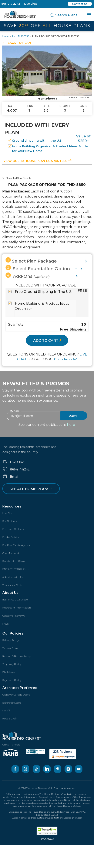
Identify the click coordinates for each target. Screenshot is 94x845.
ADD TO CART (47, 341)
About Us (10, 593)
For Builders (9, 521)
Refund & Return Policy (16, 656)
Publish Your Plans (13, 561)
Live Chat (30, 3)
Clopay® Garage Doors (16, 694)
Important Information (16, 607)
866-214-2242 (10, 3)
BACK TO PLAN (19, 43)
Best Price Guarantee (15, 599)
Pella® (6, 710)
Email (10, 477)
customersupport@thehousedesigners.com (60, 817)
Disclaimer (8, 672)
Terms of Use (10, 648)
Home (5, 36)
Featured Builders (13, 529)
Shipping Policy (11, 664)
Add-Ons (28, 275)
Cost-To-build (10, 553)
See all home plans (31, 489)
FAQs (5, 623)
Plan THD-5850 (20, 36)
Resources (11, 506)
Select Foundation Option (38, 268)
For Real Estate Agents (16, 545)
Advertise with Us (12, 577)
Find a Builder (10, 537)
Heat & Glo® (9, 718)
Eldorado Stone (11, 702)
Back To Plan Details (16, 178)
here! (71, 425)
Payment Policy (11, 680)
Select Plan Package (31, 260)
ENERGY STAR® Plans (15, 569)
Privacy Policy (10, 640)
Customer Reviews (13, 615)
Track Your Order (12, 585)
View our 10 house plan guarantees (37, 161)
